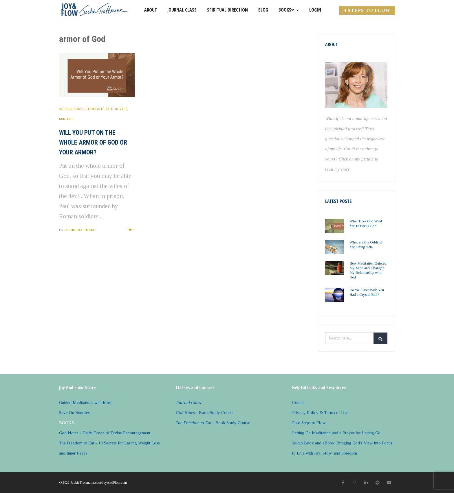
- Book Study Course (205, 412)
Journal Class (182, 10)
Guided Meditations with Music (86, 402)
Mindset (66, 119)
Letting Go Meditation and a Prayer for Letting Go (336, 433)
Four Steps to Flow (309, 422)
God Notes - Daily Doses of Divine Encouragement (104, 433)
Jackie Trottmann (80, 230)
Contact (299, 402)
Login (315, 10)
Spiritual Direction (227, 10)
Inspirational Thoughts (82, 109)
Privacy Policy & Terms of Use (320, 412)
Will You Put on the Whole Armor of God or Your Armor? (93, 142)
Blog (263, 10)
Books (289, 10)
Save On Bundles (74, 412)
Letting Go (116, 109)
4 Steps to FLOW (367, 10)
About (150, 10)
